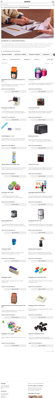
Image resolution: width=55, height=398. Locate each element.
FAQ (1, 388)
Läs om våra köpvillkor (5, 385)
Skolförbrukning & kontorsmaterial (11, 7)
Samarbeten (3, 396)
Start (2, 7)
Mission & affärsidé (4, 394)
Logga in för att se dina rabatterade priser (36, 383)
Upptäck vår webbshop (5, 387)
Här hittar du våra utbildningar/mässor (35, 389)
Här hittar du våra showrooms (33, 390)
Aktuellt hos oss (4, 397)
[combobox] (27, 4)
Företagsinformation (5, 393)
